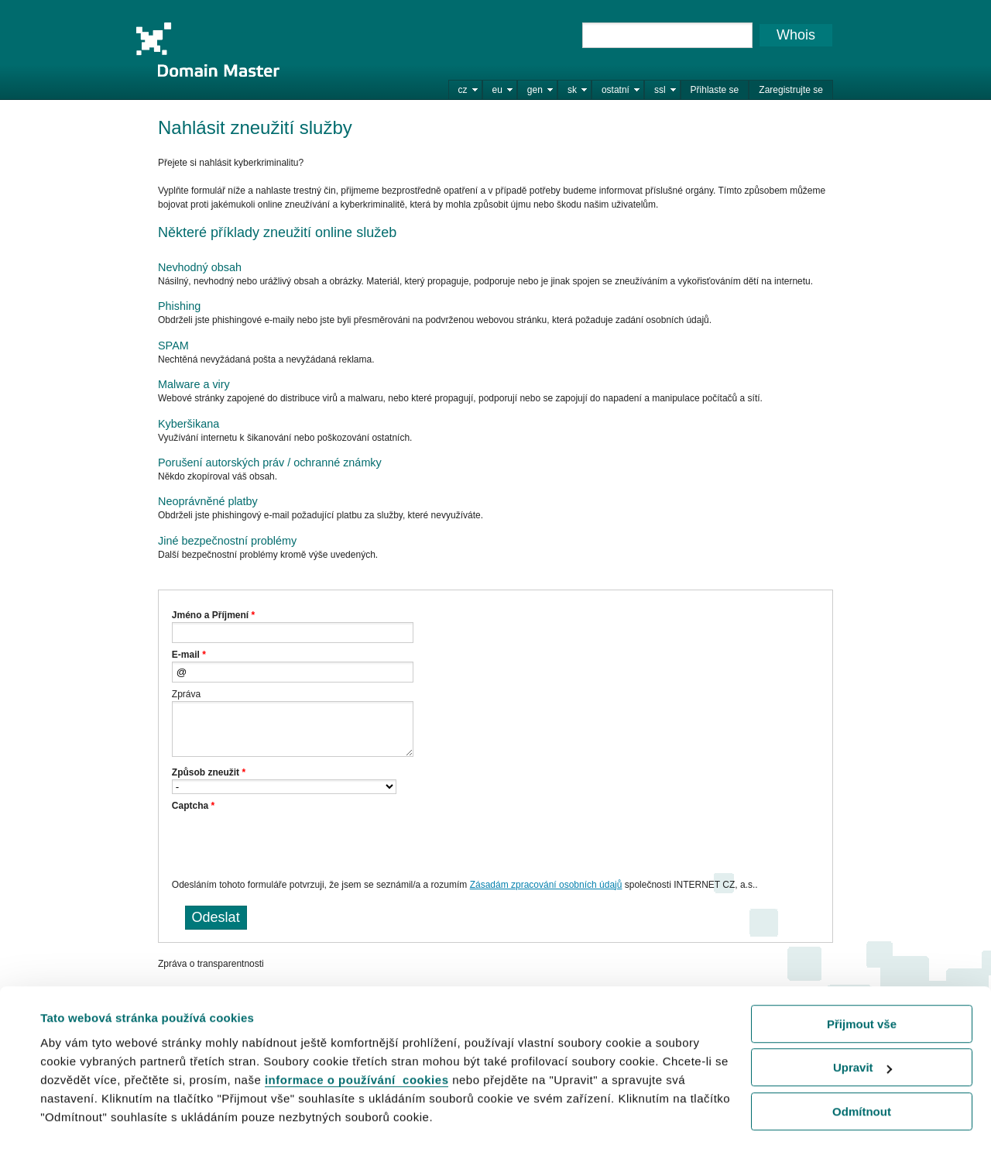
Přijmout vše (862, 985)
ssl (660, 89)
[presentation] (289, 843)
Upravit (862, 1028)
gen (535, 89)
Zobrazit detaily (83, 1120)
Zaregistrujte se (791, 89)
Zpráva (186, 694)
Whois (796, 35)
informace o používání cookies (357, 1040)
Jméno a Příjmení (213, 615)
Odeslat (216, 917)
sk (572, 89)
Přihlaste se (715, 89)
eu (497, 89)
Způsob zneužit (208, 772)
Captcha (193, 805)
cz (463, 89)
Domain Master (207, 49)
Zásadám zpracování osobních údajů (546, 884)
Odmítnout (861, 1072)
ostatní (615, 89)
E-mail (189, 654)
